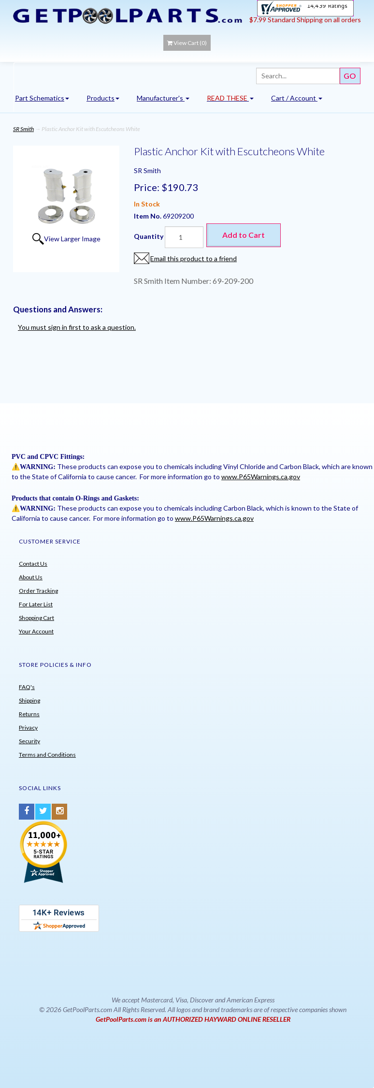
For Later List (36, 604)
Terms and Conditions (47, 754)
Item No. (148, 216)
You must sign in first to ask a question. (77, 327)
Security (29, 741)
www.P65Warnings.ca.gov (260, 476)
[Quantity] (184, 237)
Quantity (148, 236)
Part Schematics (42, 98)
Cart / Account (296, 98)
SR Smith (23, 128)
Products (102, 98)
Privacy (28, 727)
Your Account (36, 631)
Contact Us (33, 563)
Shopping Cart (36, 617)
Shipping (29, 700)
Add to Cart (243, 234)
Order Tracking (38, 590)
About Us (31, 577)
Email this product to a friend (193, 258)
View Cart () (187, 42)
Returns (29, 714)
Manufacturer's (163, 98)
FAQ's (27, 687)
